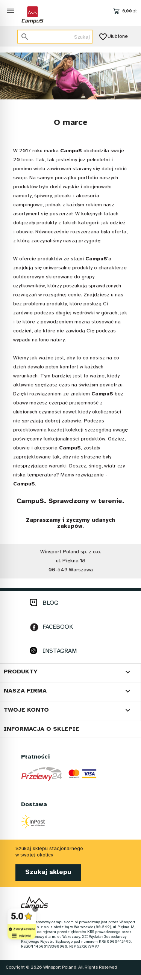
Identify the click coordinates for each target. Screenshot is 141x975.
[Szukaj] (54, 37)
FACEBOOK (57, 627)
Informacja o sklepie (41, 729)
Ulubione (114, 36)
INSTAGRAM (59, 651)
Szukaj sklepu (48, 872)
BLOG (50, 603)
